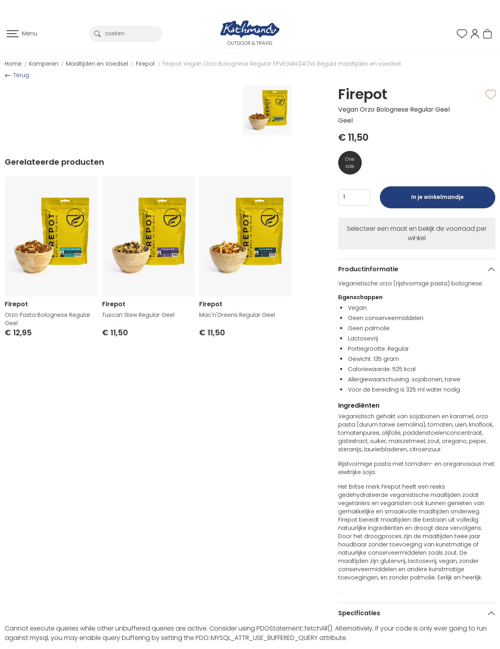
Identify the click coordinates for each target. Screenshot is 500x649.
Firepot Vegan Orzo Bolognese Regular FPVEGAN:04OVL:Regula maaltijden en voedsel (282, 64)
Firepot (145, 64)
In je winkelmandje (437, 200)
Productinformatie (368, 269)
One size (350, 162)
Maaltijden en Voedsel (97, 64)
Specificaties (359, 613)
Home (13, 64)
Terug (21, 75)
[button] (475, 33)
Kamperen (44, 64)
